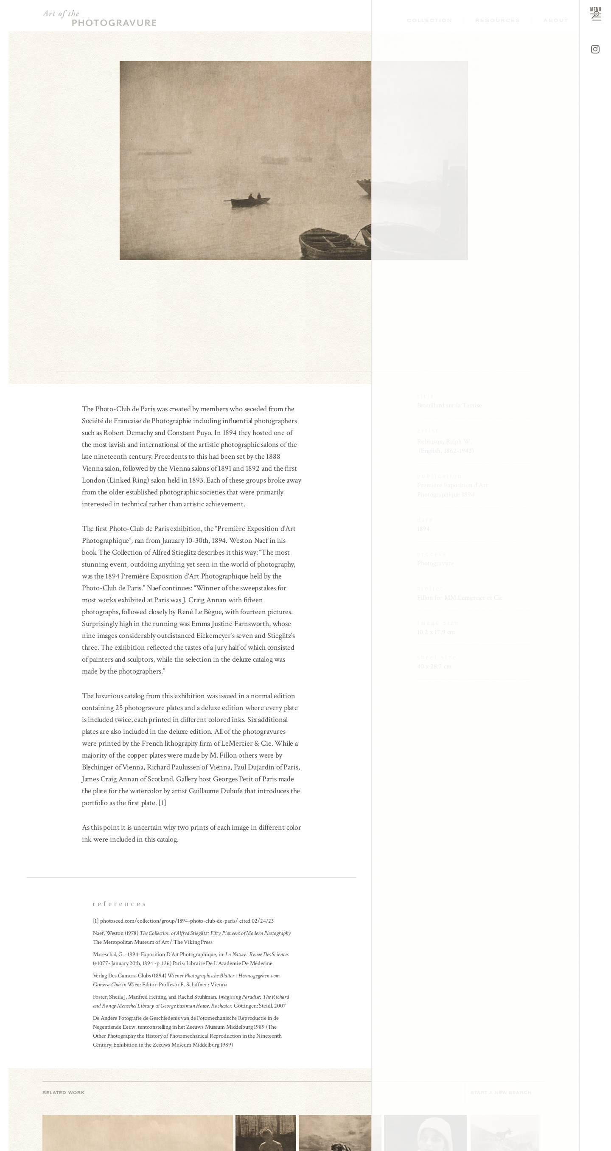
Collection (429, 20)
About (556, 20)
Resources (498, 20)
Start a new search (505, 1092)
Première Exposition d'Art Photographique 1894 (452, 490)
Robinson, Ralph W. (444, 441)
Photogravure (435, 563)
